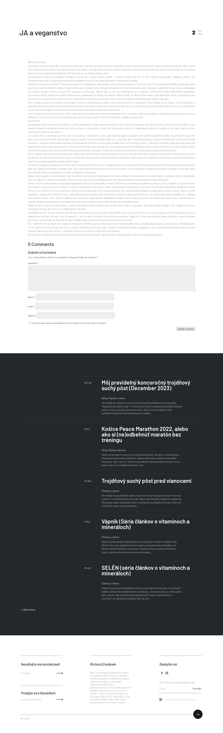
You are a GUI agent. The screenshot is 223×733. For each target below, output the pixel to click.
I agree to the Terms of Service (177, 699)
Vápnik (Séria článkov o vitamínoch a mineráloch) (145, 524)
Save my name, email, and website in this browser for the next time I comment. (69, 323)
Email (31, 306)
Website (32, 315)
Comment (33, 263)
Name (31, 297)
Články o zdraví (116, 398)
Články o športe (116, 450)
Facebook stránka (31, 699)
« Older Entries (28, 609)
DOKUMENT (34, 120)
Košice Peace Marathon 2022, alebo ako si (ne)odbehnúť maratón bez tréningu (144, 434)
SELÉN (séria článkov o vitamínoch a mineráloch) (145, 570)
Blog (104, 398)
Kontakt (25, 673)
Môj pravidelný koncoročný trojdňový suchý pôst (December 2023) (145, 385)
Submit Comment (186, 329)
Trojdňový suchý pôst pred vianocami (146, 480)
